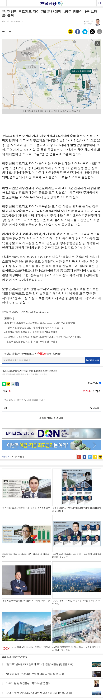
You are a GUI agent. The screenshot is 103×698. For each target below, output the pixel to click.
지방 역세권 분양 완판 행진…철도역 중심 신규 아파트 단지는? (34, 327)
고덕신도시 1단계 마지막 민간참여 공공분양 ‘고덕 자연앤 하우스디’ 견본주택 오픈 (44, 337)
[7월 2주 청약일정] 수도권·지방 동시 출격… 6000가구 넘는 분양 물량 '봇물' (40, 323)
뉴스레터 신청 (92, 360)
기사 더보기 (19, 457)
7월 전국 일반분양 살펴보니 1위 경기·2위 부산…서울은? (31, 341)
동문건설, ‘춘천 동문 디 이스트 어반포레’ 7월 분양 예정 (31, 332)
